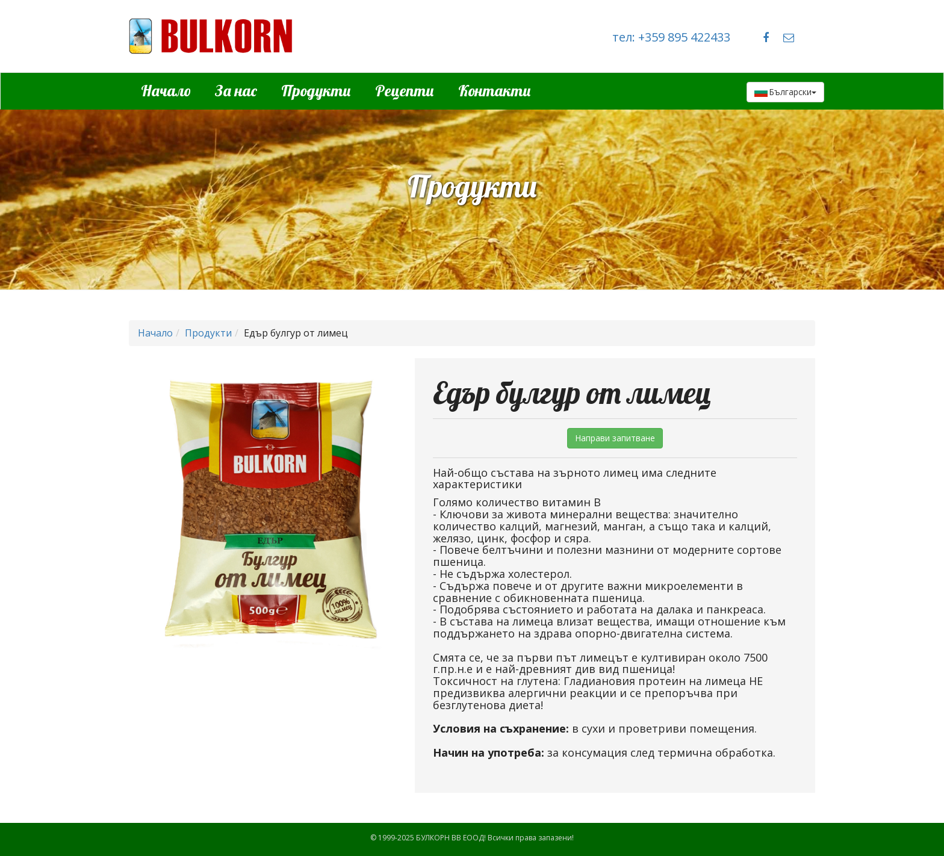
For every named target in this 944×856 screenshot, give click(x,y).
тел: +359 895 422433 (671, 37)
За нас (236, 91)
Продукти (316, 91)
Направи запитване (615, 438)
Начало (166, 91)
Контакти (494, 91)
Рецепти (404, 91)
